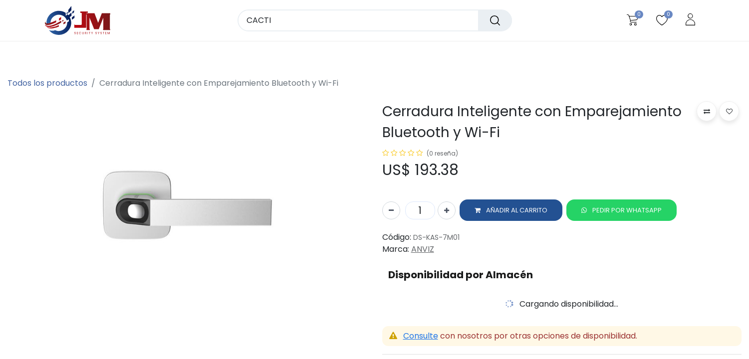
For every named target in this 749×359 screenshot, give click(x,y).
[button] (511, 211)
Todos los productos (47, 83)
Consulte (420, 337)
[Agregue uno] (447, 211)
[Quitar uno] (391, 211)
